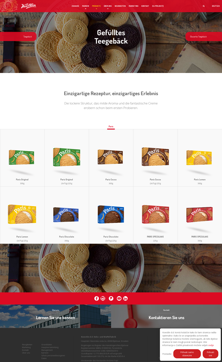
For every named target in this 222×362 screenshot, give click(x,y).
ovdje (211, 345)
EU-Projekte (158, 6)
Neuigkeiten (120, 6)
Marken (85, 6)
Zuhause (75, 6)
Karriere (44, 353)
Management (47, 350)
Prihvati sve (210, 354)
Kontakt (145, 6)
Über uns (108, 6)
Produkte (96, 6)
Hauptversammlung (49, 347)
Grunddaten (46, 344)
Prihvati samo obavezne (187, 354)
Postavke (166, 353)
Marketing (133, 6)
